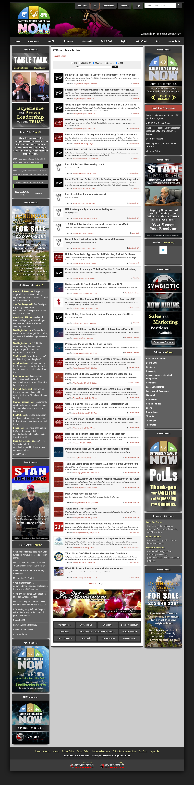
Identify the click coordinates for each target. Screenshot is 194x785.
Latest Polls (86, 638)
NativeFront (141, 41)
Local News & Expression (157, 391)
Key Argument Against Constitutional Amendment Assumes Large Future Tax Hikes (102, 480)
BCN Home (108, 624)
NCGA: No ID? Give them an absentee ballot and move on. (94, 568)
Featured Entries (107, 638)
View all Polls (39, 194)
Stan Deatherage (134, 532)
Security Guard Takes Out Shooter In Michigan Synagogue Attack (29, 595)
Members (125, 6)
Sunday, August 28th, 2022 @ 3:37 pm (84, 188)
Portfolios (64, 631)
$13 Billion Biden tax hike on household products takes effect (96, 224)
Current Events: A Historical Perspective (97, 631)
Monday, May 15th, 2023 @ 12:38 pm (84, 114)
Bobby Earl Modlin (21, 620)
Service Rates (68, 751)
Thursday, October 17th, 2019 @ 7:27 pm (85, 398)
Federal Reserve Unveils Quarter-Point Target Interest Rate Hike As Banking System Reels (99, 91)
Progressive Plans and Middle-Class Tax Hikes (88, 344)
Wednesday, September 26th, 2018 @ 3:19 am (86, 473)
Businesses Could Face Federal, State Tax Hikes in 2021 (93, 284)
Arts (158, 41)
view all (37, 132)
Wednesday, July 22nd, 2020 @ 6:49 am (84, 323)
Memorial (150, 395)
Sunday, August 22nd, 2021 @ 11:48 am (84, 248)
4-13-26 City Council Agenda (158, 123)
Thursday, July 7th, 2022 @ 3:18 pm (83, 233)
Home (17, 41)
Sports (149, 408)
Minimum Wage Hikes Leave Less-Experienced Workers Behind (97, 448)
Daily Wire (136, 83)
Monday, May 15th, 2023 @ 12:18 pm (84, 129)
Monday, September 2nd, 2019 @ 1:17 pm (85, 413)
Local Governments (155, 387)
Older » (92, 583)
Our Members (64, 624)
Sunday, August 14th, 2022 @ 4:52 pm (84, 203)
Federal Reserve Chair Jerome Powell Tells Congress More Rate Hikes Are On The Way (100, 151)
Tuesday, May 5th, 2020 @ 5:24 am (83, 338)
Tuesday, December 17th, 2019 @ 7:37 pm (85, 368)
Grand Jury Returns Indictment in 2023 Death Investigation (163, 117)
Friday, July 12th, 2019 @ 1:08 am (83, 443)
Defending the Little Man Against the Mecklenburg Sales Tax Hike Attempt (98, 375)
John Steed (135, 233)
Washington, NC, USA (163, 255)
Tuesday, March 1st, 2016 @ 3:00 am (83, 548)
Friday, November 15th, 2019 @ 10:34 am (85, 383)
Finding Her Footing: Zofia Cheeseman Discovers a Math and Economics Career (163, 131)
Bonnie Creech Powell (23, 629)
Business (68, 41)
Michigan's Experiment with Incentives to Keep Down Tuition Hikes (98, 538)
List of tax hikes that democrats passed (85, 194)
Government (33, 41)
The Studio (151, 424)
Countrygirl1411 (134, 173)
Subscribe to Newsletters (124, 751)
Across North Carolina (156, 358)
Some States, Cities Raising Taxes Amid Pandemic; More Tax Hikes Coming (99, 315)
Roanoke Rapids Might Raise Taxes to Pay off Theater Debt (95, 433)
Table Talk (82, 6)
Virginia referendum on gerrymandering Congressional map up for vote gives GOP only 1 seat (30, 586)
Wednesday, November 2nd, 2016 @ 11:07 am (86, 533)
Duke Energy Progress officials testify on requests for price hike (98, 119)
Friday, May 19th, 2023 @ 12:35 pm (83, 99)
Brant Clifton (135, 577)
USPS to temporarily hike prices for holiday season (91, 209)
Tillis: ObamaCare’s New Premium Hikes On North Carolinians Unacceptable (96, 555)
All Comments (19, 454)
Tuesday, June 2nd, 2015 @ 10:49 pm (84, 563)
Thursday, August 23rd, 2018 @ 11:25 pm (85, 488)
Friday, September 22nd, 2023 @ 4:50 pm (85, 84)
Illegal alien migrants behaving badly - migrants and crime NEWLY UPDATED (30, 603)
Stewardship (174, 41)
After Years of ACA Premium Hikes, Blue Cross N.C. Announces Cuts (99, 418)
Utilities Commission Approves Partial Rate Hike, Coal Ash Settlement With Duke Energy (100, 256)
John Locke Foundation (132, 293)
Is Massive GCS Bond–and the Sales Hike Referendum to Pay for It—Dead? (99, 330)
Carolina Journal (134, 128)
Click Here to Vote (22, 192)
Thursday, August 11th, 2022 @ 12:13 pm (85, 218)
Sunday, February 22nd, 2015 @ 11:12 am (85, 577)
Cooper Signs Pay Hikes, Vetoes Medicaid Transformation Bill (96, 403)
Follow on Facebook (101, 751)
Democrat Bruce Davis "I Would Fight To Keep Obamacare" (94, 523)
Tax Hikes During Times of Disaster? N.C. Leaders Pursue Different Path (101, 463)
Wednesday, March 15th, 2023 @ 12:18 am (85, 159)
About (56, 751)
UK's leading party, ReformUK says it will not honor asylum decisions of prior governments (29, 612)
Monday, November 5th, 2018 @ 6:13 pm (85, 458)
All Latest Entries (21, 634)
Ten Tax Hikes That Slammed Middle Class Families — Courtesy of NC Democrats (100, 300)
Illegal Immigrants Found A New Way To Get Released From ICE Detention (29, 564)
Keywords (154, 751)
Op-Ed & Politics (153, 403)
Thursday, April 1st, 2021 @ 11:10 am (84, 278)
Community (87, 41)
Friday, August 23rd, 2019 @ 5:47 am (84, 428)
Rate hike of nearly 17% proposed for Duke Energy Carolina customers (101, 134)
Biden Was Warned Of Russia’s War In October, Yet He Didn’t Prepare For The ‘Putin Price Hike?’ (102, 181)
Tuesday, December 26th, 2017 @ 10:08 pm (85, 503)
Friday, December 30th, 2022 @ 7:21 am (84, 173)
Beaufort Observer (129, 624)
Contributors (108, 6)
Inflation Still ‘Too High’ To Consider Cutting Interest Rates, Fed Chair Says (100, 76)
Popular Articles (153, 536)
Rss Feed (143, 751)
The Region (151, 420)
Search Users (60, 56)
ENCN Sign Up (86, 624)
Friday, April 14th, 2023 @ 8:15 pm (83, 144)
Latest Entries (129, 638)
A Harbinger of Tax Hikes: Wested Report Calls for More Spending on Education (100, 360)
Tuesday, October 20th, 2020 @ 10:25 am (85, 293)
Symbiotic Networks (155, 547)
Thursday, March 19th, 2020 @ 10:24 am (85, 353)
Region (124, 41)
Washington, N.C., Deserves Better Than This (161, 145)
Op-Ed (51, 41)
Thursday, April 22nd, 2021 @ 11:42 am (84, 263)
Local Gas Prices (154, 522)
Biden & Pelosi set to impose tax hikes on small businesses (95, 239)
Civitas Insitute (134, 308)
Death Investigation (154, 138)
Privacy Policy (83, 751)
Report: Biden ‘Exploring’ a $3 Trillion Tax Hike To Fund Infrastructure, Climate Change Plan (100, 271)
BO (95, 6)
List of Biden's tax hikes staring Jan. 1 (84, 164)
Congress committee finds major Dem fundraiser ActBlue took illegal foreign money (30, 554)
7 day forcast (168, 242)
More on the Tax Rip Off (23, 578)
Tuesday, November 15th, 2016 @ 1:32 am (85, 518)
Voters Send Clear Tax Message (81, 508)
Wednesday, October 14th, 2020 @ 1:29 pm (85, 308)
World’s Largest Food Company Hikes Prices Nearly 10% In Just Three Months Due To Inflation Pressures (100, 106)
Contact (46, 751)
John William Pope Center (131, 547)
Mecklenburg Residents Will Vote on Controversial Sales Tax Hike (98, 388)
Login (137, 6)
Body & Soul (106, 41)
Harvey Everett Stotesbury (25, 625)
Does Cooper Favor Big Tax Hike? (82, 493)
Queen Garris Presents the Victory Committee (28, 572)
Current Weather (129, 631)
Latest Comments (64, 638)
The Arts (150, 416)
